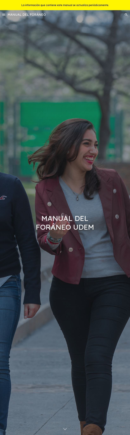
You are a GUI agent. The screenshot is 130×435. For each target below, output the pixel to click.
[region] (65, 5)
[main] (65, 223)
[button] (4, 14)
